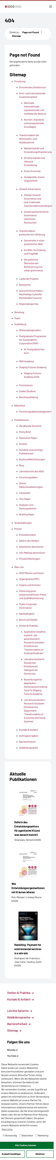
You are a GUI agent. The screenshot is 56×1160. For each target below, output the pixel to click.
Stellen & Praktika (20, 992)
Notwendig (10, 1135)
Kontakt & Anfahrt (20, 999)
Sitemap (16, 35)
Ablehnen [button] (40, 1154)
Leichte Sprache (19, 1010)
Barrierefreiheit (18, 1024)
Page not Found (30, 32)
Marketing (42, 1135)
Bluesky (12, 1049)
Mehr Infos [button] (7, 1129)
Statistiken (26, 1135)
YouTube (13, 1055)
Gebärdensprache (20, 1017)
